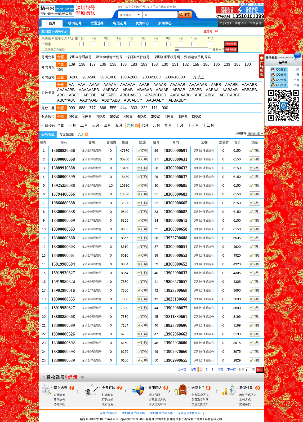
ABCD (74, 95)
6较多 (115, 117)
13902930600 (175, 342)
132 (186, 64)
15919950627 (63, 308)
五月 (119, 125)
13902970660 (175, 351)
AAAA (94, 85)
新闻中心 (164, 23)
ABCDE (89, 95)
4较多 (142, 117)
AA (71, 85)
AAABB (231, 85)
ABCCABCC (230, 95)
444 (123, 108)
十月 (179, 125)
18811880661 (175, 316)
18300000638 (63, 211)
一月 (72, 125)
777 (92, 108)
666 (103, 108)
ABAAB (162, 90)
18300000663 (63, 229)
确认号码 (154, 394)
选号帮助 (59, 404)
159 (144, 64)
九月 (168, 125)
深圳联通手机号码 (161, 413)
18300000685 (175, 185)
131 (175, 64)
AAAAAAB (198, 85)
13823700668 (175, 290)
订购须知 (107, 394)
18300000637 (175, 176)
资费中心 (142, 23)
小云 (296, 74)
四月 (107, 125)
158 (155, 64)
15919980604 (63, 264)
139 (72, 64)
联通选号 (97, 23)
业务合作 (256, 23)
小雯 (296, 85)
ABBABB (249, 90)
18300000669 (63, 220)
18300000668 (63, 159)
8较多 (87, 117)
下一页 (231, 369)
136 (103, 64)
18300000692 (63, 342)
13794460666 (63, 194)
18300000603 (63, 246)
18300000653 (175, 255)
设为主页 (244, 4)
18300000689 (63, 325)
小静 (296, 69)
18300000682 (175, 211)
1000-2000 (129, 77)
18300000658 (175, 229)
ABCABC (108, 95)
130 (165, 64)
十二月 (208, 125)
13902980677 (175, 308)
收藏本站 (258, 4)
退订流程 (107, 404)
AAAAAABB (89, 90)
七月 (145, 125)
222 (144, 108)
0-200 (73, 77)
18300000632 (175, 168)
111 (155, 108)
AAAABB (249, 85)
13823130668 (175, 299)
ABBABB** (178, 100)
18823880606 (175, 325)
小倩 (296, 80)
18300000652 (175, 264)
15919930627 (63, 273)
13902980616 (63, 290)
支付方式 (245, 399)
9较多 (73, 117)
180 (248, 64)
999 (72, 108)
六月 (130, 125)
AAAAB (159, 85)
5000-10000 (175, 77)
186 (217, 64)
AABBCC (111, 90)
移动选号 (74, 23)
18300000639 (63, 360)
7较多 (101, 117)
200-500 (89, 77)
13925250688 (63, 185)
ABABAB (144, 90)
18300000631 (175, 159)
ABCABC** (133, 100)
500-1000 (108, 77)
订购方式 (107, 399)
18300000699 (63, 176)
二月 (84, 125)
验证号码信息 (247, 394)
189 (60, 70)
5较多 (128, 117)
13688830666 (63, 150)
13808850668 (63, 316)
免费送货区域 (200, 394)
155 (196, 64)
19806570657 (175, 281)
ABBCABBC (205, 95)
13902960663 (175, 334)
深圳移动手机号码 (133, 413)
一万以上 (196, 77)
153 (237, 64)
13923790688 (175, 238)
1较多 (183, 117)
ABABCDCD (155, 95)
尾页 (220, 369)
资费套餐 (59, 394)
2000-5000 (152, 77)
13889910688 (63, 168)
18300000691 (175, 150)
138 (82, 64)
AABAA (212, 90)
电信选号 (119, 23)
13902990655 (175, 360)
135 (113, 64)
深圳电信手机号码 (189, 413)
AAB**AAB (89, 100)
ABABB (195, 90)
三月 (95, 125)
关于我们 (225, 23)
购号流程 (240, 23)
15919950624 (63, 281)
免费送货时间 (200, 399)
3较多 (155, 117)
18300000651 (175, 246)
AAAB (144, 85)
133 (227, 64)
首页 (193, 369)
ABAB (128, 90)
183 (134, 64)
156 (206, 64)
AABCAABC (180, 95)
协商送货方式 (157, 399)
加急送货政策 (200, 404)
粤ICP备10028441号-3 (103, 419)
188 (123, 64)
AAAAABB (66, 90)
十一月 (193, 125)
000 (165, 108)
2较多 (169, 117)
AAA (81, 85)
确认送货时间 (157, 404)
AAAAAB (177, 85)
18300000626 (63, 334)
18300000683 (175, 194)
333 (134, 108)
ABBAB (179, 90)
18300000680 (63, 238)
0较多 (197, 117)
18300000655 (63, 299)
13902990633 (175, 273)
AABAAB (230, 90)
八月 (156, 125)
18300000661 (63, 255)
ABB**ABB (111, 100)
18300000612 (175, 220)
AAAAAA (127, 85)
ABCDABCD (130, 95)
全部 (61, 125)
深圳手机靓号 (108, 413)
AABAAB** (155, 100)
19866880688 (63, 203)
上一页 (182, 369)
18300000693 (63, 351)
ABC (61, 95)
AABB (216, 85)
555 (113, 108)
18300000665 (175, 203)
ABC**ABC (66, 100)
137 (92, 64)
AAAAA (109, 85)
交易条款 (245, 404)
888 (82, 108)
